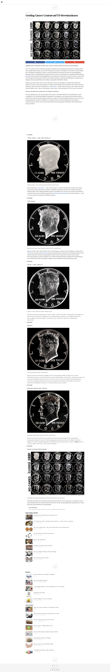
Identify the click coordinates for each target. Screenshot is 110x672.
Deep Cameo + (41, 188)
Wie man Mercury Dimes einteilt (41, 557)
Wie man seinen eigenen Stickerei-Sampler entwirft (46, 631)
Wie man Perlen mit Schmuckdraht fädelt (43, 644)
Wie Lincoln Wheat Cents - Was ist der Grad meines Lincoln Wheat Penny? (51, 527)
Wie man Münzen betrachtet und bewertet (44, 533)
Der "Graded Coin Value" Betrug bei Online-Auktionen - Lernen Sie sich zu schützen (53, 521)
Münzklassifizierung (29, 12)
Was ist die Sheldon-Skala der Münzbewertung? (45, 551)
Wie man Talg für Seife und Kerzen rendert (44, 619)
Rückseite (45, 253)
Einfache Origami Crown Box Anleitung (43, 598)
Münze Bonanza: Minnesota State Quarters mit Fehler (46, 613)
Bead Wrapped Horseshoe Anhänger (42, 637)
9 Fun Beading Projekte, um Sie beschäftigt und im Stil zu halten (49, 586)
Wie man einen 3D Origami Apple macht (43, 625)
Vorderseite (30, 253)
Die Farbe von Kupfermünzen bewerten (43, 545)
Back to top (55, 665)
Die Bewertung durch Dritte (60, 193)
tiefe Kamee (53, 86)
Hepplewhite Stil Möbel (39, 592)
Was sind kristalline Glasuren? (41, 580)
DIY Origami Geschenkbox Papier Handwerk (44, 650)
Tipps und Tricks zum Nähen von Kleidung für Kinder (46, 607)
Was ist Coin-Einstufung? (39, 539)
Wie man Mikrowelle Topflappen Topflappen (44, 574)
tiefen (29, 76)
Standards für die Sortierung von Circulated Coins (45, 515)
